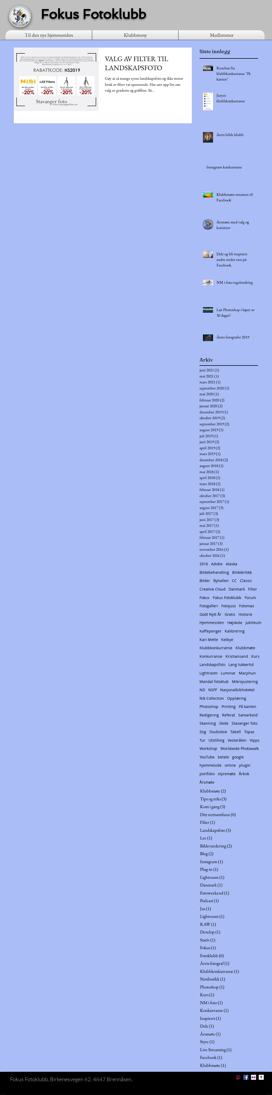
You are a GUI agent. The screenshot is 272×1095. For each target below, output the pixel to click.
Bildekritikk (242, 572)
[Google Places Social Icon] (261, 1077)
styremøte (227, 773)
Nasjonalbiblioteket (237, 689)
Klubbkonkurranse (215, 647)
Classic (246, 580)
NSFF (212, 689)
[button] (135, 35)
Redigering (209, 715)
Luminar (228, 673)
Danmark (237, 589)
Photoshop (208, 706)
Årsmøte (206, 782)
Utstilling (216, 740)
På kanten (247, 706)
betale (223, 756)
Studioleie (218, 731)
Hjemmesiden (211, 622)
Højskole (234, 622)
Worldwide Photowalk (239, 748)
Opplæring (236, 698)
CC (234, 580)
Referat (228, 715)
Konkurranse (210, 656)
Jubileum (253, 622)
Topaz (249, 731)
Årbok (244, 773)
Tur (202, 740)
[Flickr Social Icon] (253, 1077)
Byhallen (221, 580)
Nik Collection (211, 698)
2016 (203, 563)
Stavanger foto (244, 723)
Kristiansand (237, 656)
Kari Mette (208, 639)
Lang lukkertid (241, 664)
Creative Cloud (212, 589)
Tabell (235, 731)
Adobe (217, 563)
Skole (223, 723)
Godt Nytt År (210, 614)
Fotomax (246, 605)
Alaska (231, 563)
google (238, 756)
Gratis (230, 614)
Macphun (247, 673)
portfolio (207, 773)
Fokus (204, 597)
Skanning (207, 723)
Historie (245, 614)
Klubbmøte (245, 647)
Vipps (255, 740)
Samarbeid (248, 715)
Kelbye (227, 639)
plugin (244, 765)
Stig (202, 731)
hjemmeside (210, 765)
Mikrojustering (245, 681)
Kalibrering (235, 631)
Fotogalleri (208, 605)
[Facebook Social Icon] (245, 1077)
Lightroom (208, 673)
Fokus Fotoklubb (227, 597)
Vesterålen (237, 740)
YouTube (207, 756)
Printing (229, 706)
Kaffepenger (210, 631)
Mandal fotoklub (214, 681)
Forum (250, 597)
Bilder (204, 580)
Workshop (208, 748)
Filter (252, 589)
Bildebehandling (214, 572)
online (230, 765)
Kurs (255, 656)
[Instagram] (238, 1077)
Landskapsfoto (212, 664)
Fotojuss (228, 605)
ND (202, 689)
